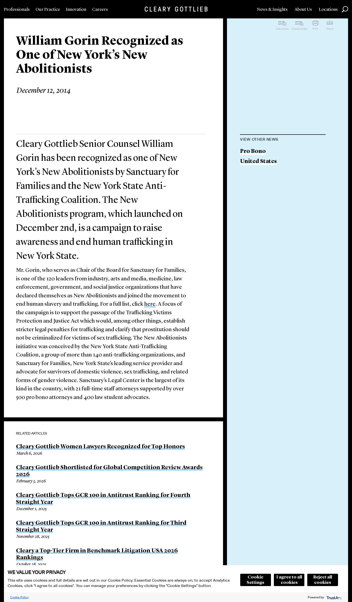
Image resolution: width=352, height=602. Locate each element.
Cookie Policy (19, 597)
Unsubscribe (299, 28)
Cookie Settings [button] (255, 580)
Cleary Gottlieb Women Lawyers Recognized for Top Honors (100, 447)
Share (329, 28)
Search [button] (345, 9)
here (149, 304)
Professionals (17, 9)
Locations (328, 9)
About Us (303, 9)
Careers (100, 9)
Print (315, 28)
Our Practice (48, 9)
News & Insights (272, 9)
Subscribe (282, 28)
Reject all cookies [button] (322, 580)
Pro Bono (253, 151)
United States (258, 161)
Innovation (76, 9)
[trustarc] (333, 597)
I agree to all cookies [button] (289, 580)
